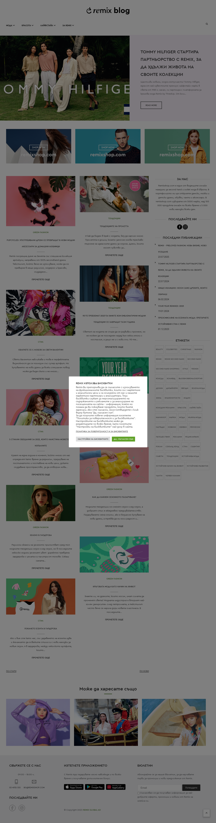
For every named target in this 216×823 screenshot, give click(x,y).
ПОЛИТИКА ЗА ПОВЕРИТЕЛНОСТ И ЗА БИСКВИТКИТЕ (102, 431)
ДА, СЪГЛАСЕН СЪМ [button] (123, 439)
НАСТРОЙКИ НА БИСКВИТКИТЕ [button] (93, 439)
